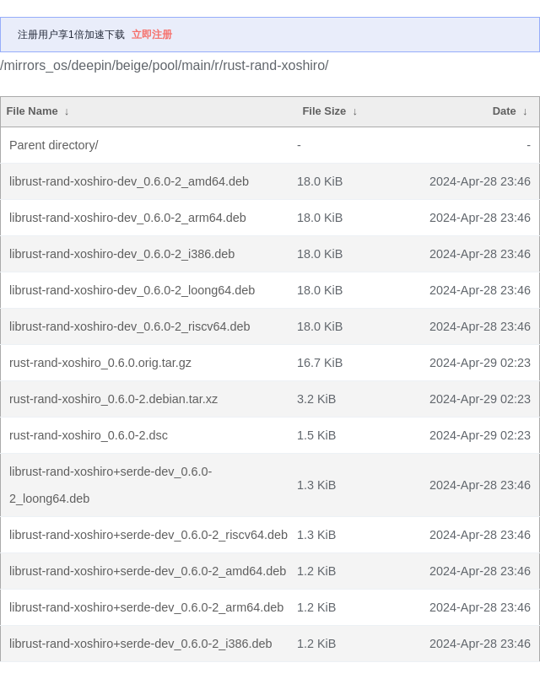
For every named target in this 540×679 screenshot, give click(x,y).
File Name (31, 111)
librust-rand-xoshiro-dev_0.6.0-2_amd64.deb (129, 181)
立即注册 (152, 34)
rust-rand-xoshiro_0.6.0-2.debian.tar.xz (113, 399)
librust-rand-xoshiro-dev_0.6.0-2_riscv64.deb (130, 326)
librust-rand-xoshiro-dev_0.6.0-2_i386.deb (122, 254)
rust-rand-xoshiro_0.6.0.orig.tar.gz (100, 362)
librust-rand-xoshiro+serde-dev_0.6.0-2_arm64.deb (146, 607)
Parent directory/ (54, 145)
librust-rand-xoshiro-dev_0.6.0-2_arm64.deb (127, 217)
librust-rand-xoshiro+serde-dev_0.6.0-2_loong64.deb (110, 485)
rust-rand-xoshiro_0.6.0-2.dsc (88, 435)
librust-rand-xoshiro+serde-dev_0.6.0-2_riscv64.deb (148, 535)
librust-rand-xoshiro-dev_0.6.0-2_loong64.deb (132, 290)
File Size (324, 111)
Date (504, 111)
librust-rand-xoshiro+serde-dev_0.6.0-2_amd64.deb (147, 571)
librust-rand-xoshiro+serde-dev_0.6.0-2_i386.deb (141, 643)
